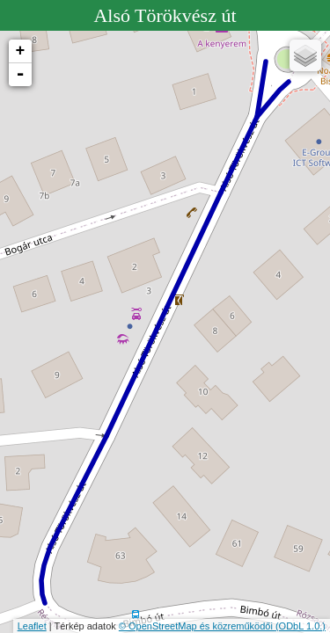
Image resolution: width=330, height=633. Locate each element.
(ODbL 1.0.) (300, 626)
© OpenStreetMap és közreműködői (197, 626)
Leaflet (32, 626)
